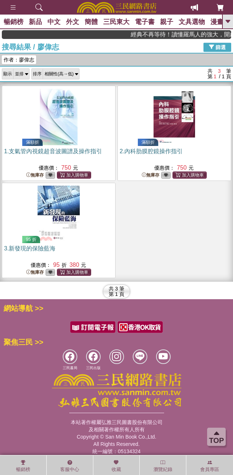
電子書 (145, 21)
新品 (35, 21)
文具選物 (192, 21)
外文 (72, 21)
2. (151, 151)
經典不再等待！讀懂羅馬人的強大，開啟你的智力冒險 (185, 34)
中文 (54, 21)
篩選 (217, 47)
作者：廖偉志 (19, 60)
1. (53, 151)
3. (29, 248)
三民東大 (116, 21)
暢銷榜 (13, 21)
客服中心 (69, 466)
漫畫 (217, 21)
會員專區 (209, 466)
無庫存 (35, 175)
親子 (166, 21)
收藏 (116, 466)
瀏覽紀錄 (163, 466)
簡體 (91, 21)
